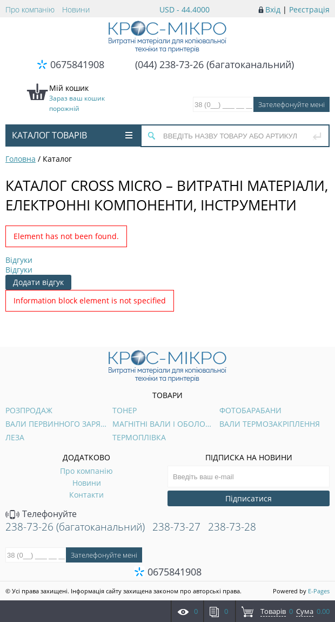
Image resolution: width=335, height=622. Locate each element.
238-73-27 (176, 527)
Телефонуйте (41, 514)
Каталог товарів (72, 135)
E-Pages (319, 591)
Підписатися (248, 498)
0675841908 (77, 64)
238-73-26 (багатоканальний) (75, 527)
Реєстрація (309, 9)
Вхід (272, 9)
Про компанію (30, 9)
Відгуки (18, 260)
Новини (76, 9)
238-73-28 (232, 527)
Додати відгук (38, 282)
